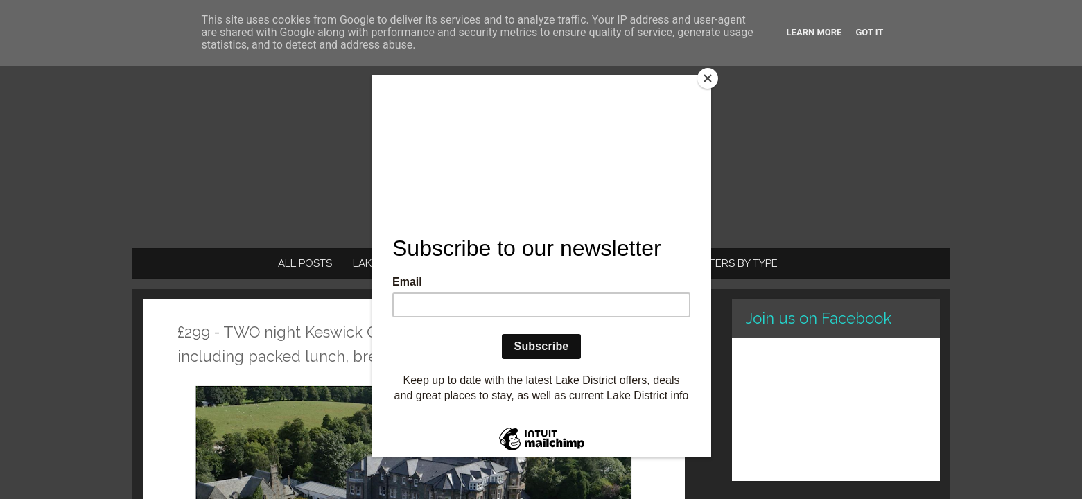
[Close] (707, 78)
